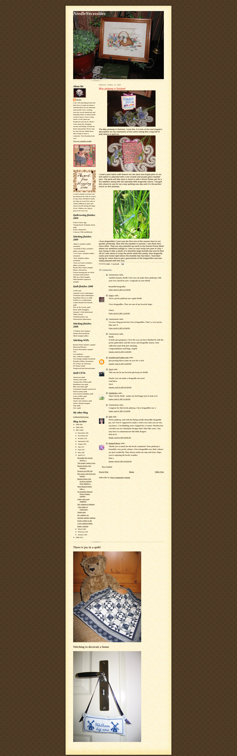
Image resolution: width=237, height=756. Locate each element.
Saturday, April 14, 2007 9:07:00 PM (120, 387)
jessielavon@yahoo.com (119, 357)
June (80, 449)
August (80, 444)
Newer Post (103, 472)
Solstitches (113, 393)
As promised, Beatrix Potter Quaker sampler (85, 494)
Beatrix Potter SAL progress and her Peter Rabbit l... (84, 481)
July (79, 447)
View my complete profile (82, 141)
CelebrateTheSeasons (81, 417)
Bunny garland (82, 526)
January (81, 535)
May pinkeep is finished (85, 504)
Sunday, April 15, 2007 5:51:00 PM (119, 411)
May (80, 452)
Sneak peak (81, 512)
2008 (78, 427)
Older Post (159, 472)
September (82, 441)
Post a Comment (107, 467)
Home (131, 472)
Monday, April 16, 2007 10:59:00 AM (120, 461)
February (81, 532)
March (80, 529)
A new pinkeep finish (85, 523)
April (80, 455)
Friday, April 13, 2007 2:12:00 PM (119, 313)
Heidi (78, 100)
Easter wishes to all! (84, 521)
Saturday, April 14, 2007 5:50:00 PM (120, 364)
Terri (111, 369)
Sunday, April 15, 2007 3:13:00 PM (119, 399)
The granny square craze (86, 463)
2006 (78, 537)
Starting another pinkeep (86, 518)
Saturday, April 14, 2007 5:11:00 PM (120, 352)
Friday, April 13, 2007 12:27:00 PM (119, 290)
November (82, 436)
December (82, 433)
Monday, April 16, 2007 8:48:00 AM (120, 438)
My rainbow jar (83, 515)
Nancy (111, 295)
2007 (78, 430)
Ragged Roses (114, 443)
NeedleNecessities (89, 13)
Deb (110, 417)
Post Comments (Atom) (120, 477)
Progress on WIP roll (84, 471)
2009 (78, 424)
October (81, 438)
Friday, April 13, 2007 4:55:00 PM (119, 328)
